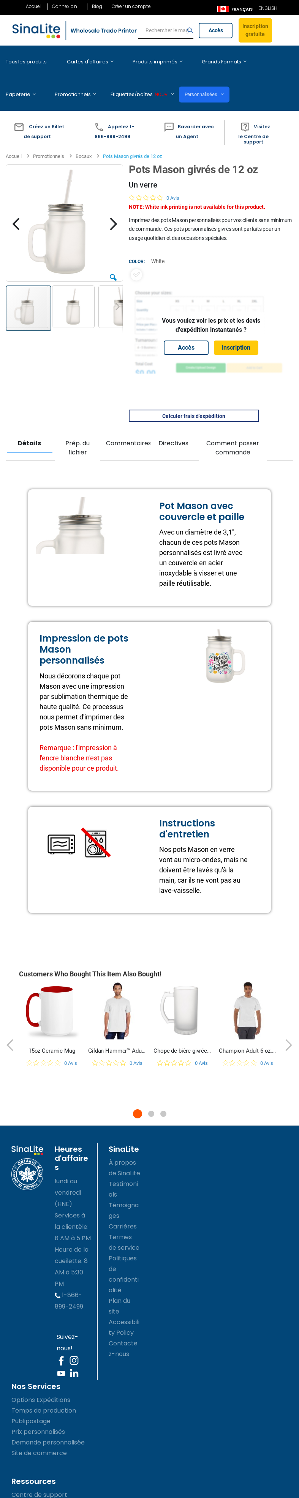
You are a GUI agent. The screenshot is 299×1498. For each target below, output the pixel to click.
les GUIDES (27, 1482)
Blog (97, 6)
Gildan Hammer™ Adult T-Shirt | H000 (117, 1028)
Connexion (64, 6)
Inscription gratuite (255, 30)
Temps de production (43, 1387)
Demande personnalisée (48, 1419)
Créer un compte (131, 6)
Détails (29, 420)
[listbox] (211, 252)
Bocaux (84, 133)
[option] (136, 252)
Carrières (123, 1203)
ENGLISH (267, 8)
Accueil (34, 6)
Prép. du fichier (77, 425)
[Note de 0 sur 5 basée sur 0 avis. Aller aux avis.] (154, 175)
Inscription (235, 324)
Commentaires (127, 420)
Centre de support (39, 1472)
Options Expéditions (40, 1377)
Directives (173, 420)
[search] (165, 31)
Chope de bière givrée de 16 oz (182, 1028)
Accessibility (28, 1493)
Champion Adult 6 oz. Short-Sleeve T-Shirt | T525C (248, 1028)
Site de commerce (39, 1430)
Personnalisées (145, 77)
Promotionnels (48, 133)
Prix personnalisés (38, 1409)
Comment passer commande (232, 425)
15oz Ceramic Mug (51, 1028)
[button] (37, 110)
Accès (216, 30)
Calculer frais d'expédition (193, 393)
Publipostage (31, 1398)
